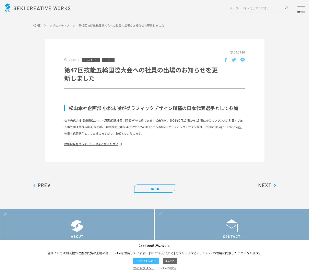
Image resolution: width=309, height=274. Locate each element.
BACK (154, 189)
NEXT (264, 185)
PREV (44, 185)
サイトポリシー (143, 268)
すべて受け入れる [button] (146, 261)
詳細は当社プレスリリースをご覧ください (91, 144)
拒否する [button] (169, 261)
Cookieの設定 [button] (166, 268)
